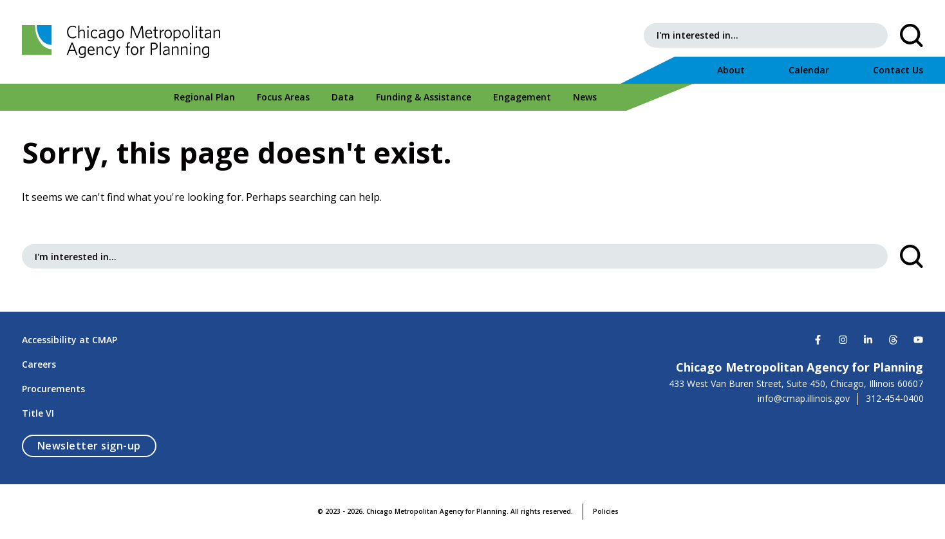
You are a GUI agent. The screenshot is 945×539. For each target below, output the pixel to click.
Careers (39, 364)
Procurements (53, 389)
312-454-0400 (895, 398)
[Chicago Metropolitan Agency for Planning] (125, 42)
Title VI (38, 413)
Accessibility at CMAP (69, 340)
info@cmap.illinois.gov (804, 398)
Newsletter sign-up (96, 445)
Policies (606, 511)
